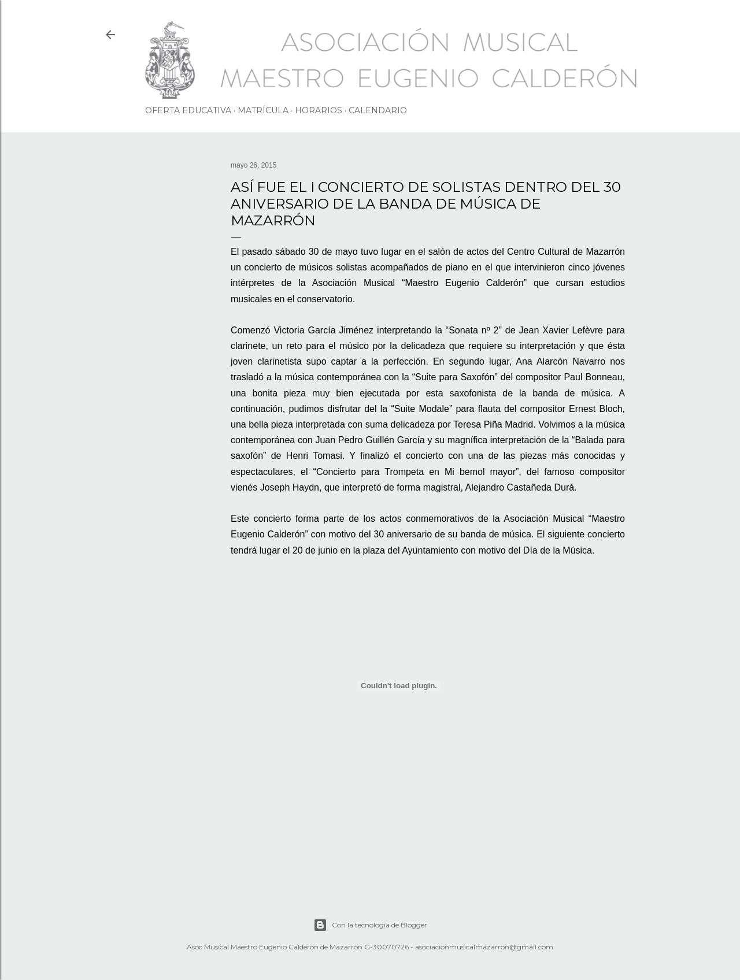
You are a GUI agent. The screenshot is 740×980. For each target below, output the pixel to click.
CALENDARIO (378, 110)
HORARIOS (318, 110)
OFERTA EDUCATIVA (188, 110)
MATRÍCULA (263, 110)
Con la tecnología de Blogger (370, 925)
